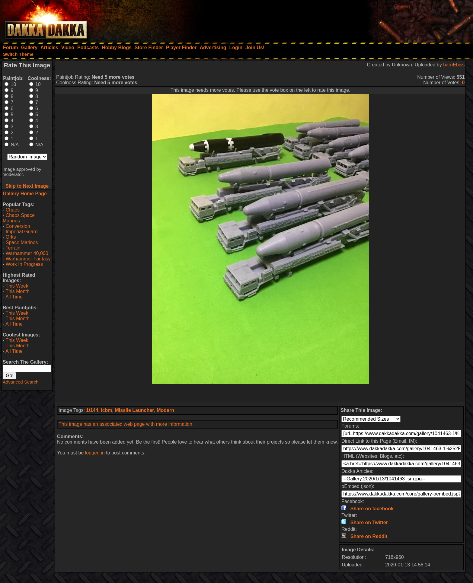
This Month (17, 291)
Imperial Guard (22, 231)
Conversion (18, 226)
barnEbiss (454, 64)
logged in (95, 452)
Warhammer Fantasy (28, 258)
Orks (11, 237)
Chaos (13, 209)
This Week (16, 285)
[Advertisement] (391, 20)
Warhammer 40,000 (27, 253)
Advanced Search (20, 381)
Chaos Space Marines (19, 218)
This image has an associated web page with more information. (126, 424)
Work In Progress (24, 264)
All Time (14, 296)
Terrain (12, 247)
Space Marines (22, 242)
